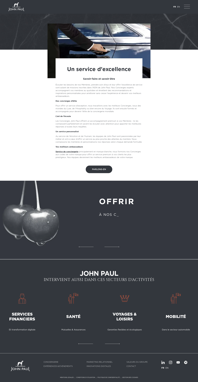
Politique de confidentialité (109, 377)
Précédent (86, 246)
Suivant (111, 246)
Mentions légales (67, 377)
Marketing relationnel (100, 362)
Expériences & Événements (58, 366)
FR (174, 7)
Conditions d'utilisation (85, 377)
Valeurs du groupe (137, 362)
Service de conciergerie (67, 151)
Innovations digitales (99, 366)
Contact (131, 366)
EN (178, 7)
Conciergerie (51, 362)
